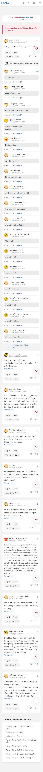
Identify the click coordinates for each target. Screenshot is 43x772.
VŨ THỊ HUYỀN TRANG (19, 234)
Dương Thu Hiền (16, 218)
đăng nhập (33, 28)
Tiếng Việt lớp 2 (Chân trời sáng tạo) (20, 750)
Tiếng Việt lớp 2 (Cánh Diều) (16, 746)
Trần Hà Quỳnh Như (18, 330)
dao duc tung (14, 40)
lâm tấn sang (15, 138)
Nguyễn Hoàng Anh (17, 430)
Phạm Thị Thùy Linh (18, 202)
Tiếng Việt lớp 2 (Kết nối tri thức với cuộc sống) (21, 741)
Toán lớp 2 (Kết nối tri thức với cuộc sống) (19, 727)
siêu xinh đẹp (15, 170)
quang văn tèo (15, 120)
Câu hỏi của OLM (12, 57)
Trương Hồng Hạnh (17, 154)
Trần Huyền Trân (16, 675)
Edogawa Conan (16, 104)
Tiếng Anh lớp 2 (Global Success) (18, 758)
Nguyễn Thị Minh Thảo (19, 298)
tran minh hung (15, 389)
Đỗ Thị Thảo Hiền (17, 186)
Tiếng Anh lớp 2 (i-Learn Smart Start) (20, 754)
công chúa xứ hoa (17, 282)
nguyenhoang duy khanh (19, 596)
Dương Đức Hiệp (16, 87)
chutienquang (14, 354)
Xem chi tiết (8, 369)
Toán (15, 52)
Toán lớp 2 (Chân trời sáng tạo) (18, 736)
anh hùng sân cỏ (16, 250)
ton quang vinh (15, 503)
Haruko (12, 465)
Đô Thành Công (16, 71)
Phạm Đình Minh (16, 631)
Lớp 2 (7, 52)
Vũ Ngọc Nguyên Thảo (18, 538)
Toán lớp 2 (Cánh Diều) (14, 732)
